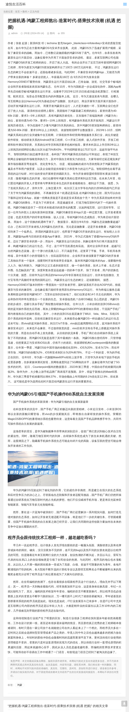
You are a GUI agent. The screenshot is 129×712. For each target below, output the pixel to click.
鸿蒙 (19, 684)
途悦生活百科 (16, 4)
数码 (25, 11)
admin (14, 33)
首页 (17, 11)
